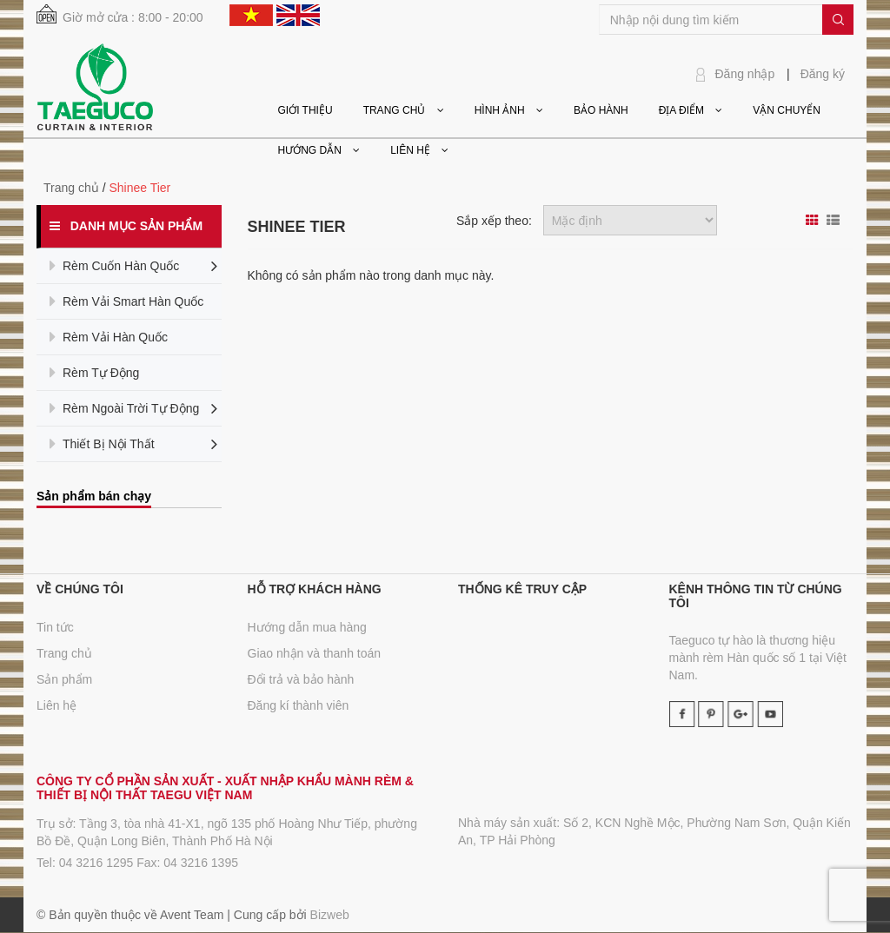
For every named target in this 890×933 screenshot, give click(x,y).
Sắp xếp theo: (494, 221)
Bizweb (329, 915)
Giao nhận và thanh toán (315, 653)
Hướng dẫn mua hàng (307, 627)
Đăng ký (822, 74)
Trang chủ (64, 653)
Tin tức (55, 627)
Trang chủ (71, 188)
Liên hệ (56, 705)
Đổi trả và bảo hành (301, 679)
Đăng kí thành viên (298, 705)
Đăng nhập (745, 74)
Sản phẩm (64, 679)
